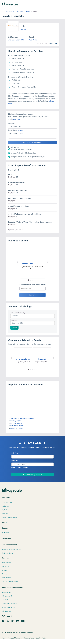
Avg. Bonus (33, 40)
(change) (20, 130)
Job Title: (14, 453)
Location (13, 320)
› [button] (47, 262)
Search (14, 328)
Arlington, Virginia (16, 428)
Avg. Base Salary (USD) (16, 40)
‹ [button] (17, 262)
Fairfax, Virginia (15, 421)
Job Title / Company (17, 313)
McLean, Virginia (16, 423)
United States (10, 11)
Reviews (24, 30)
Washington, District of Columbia (22, 418)
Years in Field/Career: (16, 133)
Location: (11, 124)
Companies (20, 11)
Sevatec (28, 11)
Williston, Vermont (16, 426)
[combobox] (32, 127)
